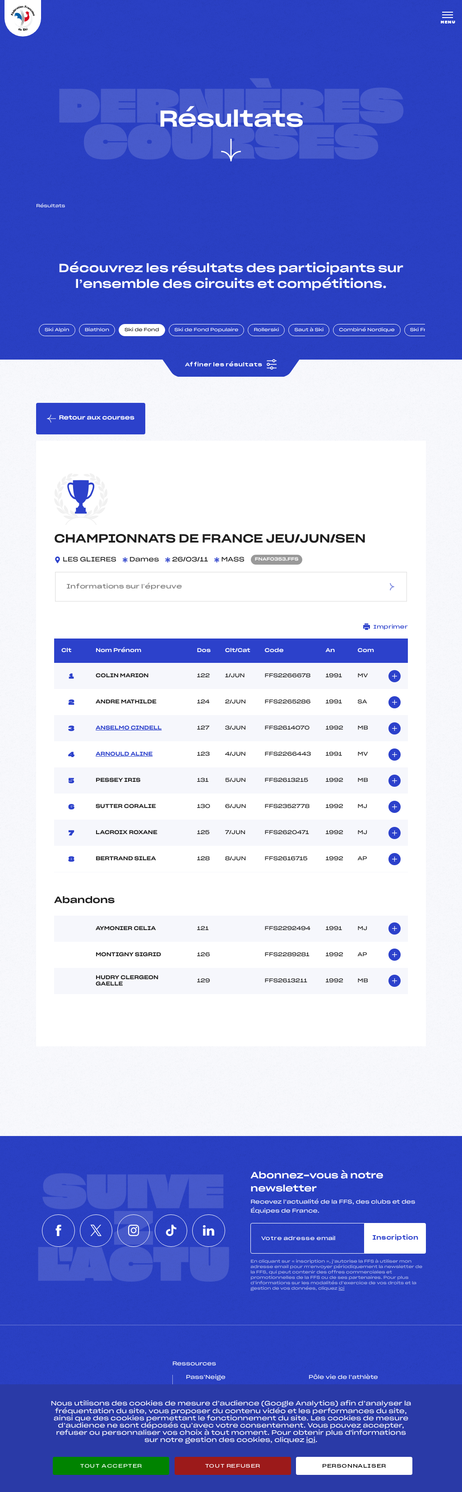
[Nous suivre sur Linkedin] (216, 1231)
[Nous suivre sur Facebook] (51, 1231)
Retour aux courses (90, 418)
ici (341, 1289)
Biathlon (97, 330)
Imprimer (385, 626)
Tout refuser (232, 1466)
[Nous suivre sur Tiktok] (175, 1231)
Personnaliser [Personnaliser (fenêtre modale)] (354, 1466)
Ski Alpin (57, 330)
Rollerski (266, 330)
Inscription (395, 1238)
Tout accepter (111, 1466)
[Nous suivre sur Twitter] (92, 1231)
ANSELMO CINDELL (129, 728)
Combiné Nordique (367, 330)
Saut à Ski (308, 330)
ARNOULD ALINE (124, 754)
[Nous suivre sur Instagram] (134, 1231)
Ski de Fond (142, 330)
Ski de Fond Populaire (207, 330)
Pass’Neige (206, 1377)
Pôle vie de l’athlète (343, 1377)
